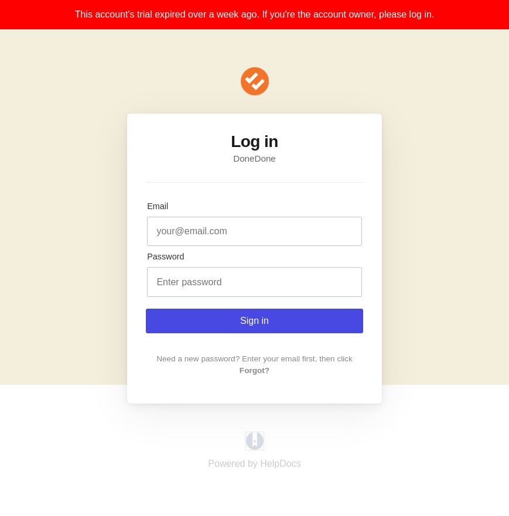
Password (165, 256)
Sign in (254, 321)
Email (157, 206)
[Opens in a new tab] (254, 447)
